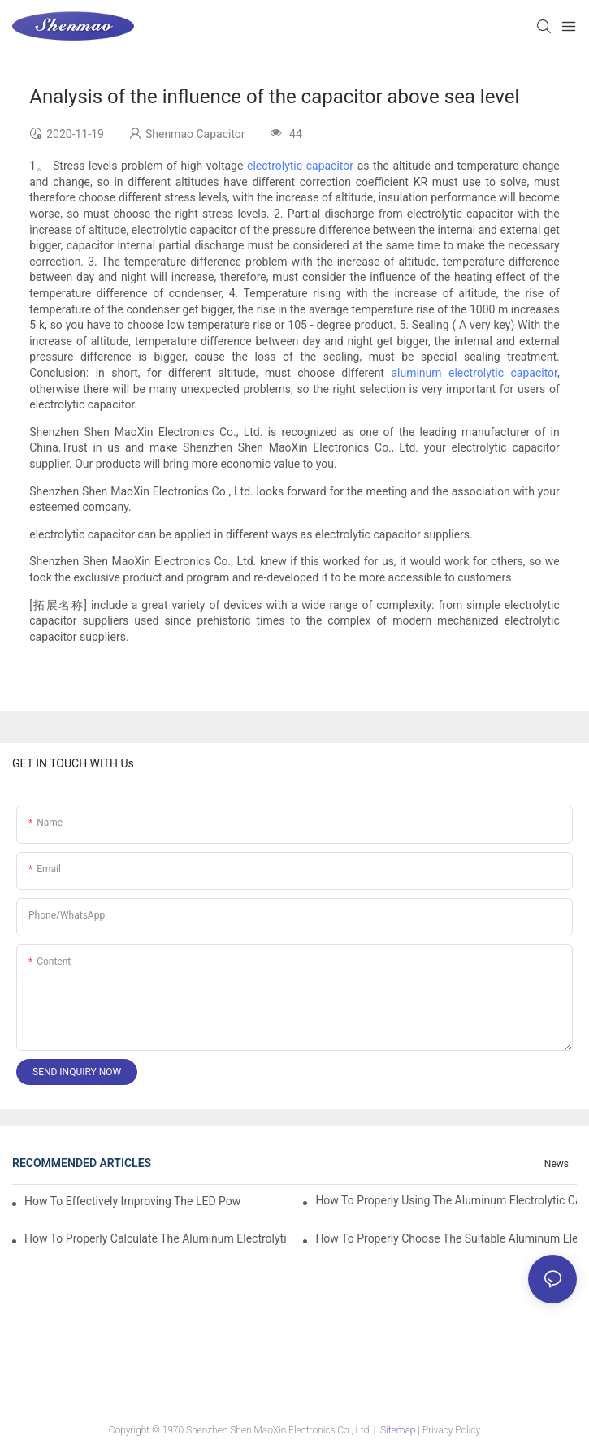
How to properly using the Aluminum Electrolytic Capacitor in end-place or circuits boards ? (446, 1200)
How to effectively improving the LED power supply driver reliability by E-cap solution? (132, 1201)
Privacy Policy (451, 1430)
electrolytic (276, 165)
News (556, 1163)
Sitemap (398, 1430)
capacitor (329, 165)
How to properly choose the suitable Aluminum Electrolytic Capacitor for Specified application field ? (446, 1238)
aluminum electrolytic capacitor (474, 372)
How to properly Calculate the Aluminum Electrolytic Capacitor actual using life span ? (155, 1238)
